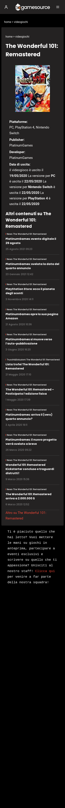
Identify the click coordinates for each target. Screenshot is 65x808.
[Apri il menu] (57, 7)
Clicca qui (45, 571)
